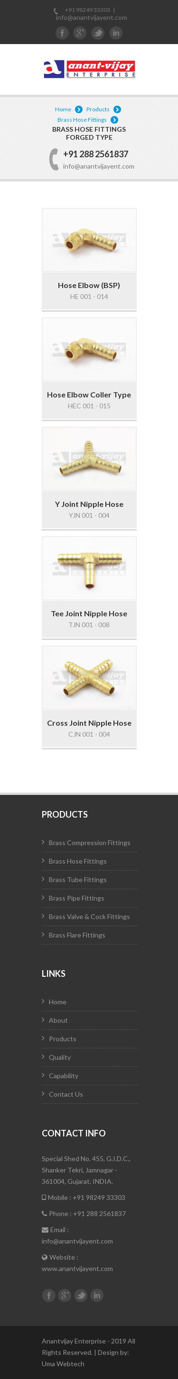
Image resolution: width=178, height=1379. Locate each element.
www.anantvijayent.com (77, 1268)
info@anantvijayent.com (91, 17)
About (58, 1020)
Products (98, 109)
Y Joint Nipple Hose (89, 503)
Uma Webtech (63, 1364)
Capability (63, 1076)
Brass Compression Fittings (90, 842)
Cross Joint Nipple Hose (89, 722)
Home (63, 109)
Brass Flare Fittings (77, 935)
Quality (60, 1057)
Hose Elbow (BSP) (89, 284)
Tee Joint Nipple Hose (89, 613)
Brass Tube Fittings (78, 879)
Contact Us (66, 1094)
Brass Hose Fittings (82, 119)
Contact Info (74, 1133)
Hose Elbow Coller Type (89, 394)
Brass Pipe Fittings (76, 898)
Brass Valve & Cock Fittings (89, 916)
